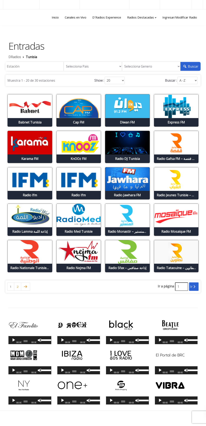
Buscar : (171, 80)
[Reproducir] (14, 340)
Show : (99, 80)
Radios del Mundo (175, 4)
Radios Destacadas (140, 17)
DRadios (12, 17)
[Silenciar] (40, 340)
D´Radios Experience (106, 17)
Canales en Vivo (75, 17)
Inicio (55, 17)
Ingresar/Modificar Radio (179, 17)
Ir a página (166, 286)
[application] (29, 340)
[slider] (26, 341)
